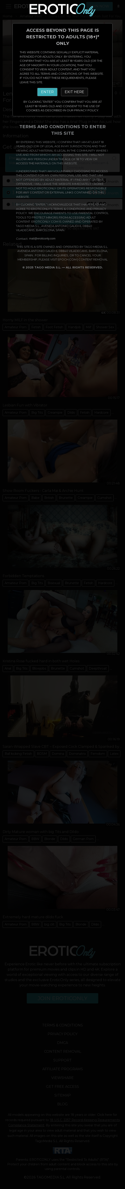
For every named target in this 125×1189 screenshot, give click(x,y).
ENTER (47, 92)
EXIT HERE (74, 92)
